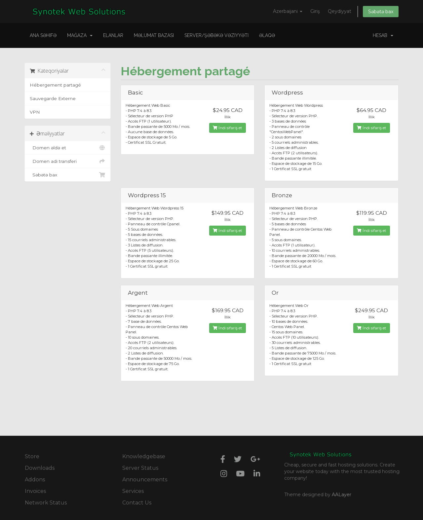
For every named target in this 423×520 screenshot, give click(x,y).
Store (32, 456)
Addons (35, 479)
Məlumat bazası (154, 35)
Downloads (40, 468)
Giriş (315, 11)
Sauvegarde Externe (53, 98)
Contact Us (136, 503)
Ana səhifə (43, 35)
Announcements (144, 479)
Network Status (46, 503)
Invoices (35, 491)
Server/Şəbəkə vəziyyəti (216, 35)
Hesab (383, 35)
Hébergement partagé (55, 85)
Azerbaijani (287, 11)
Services (133, 491)
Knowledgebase (143, 456)
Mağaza (80, 35)
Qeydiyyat (339, 11)
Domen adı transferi (67, 161)
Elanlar (113, 35)
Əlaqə (267, 35)
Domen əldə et (67, 148)
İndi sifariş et (227, 127)
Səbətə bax (380, 12)
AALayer (341, 495)
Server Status (140, 468)
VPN (35, 112)
